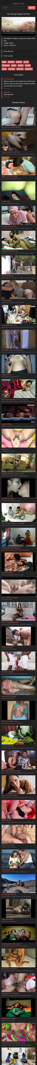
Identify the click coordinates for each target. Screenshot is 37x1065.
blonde (20, 65)
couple (27, 65)
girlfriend (20, 69)
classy (26, 62)
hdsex (14, 65)
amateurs (28, 69)
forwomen (5, 65)
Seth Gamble (8, 56)
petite (4, 69)
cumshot (12, 69)
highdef (19, 62)
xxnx (18, 3)
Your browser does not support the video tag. (18, 25)
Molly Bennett (8, 51)
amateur (11, 62)
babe (4, 62)
